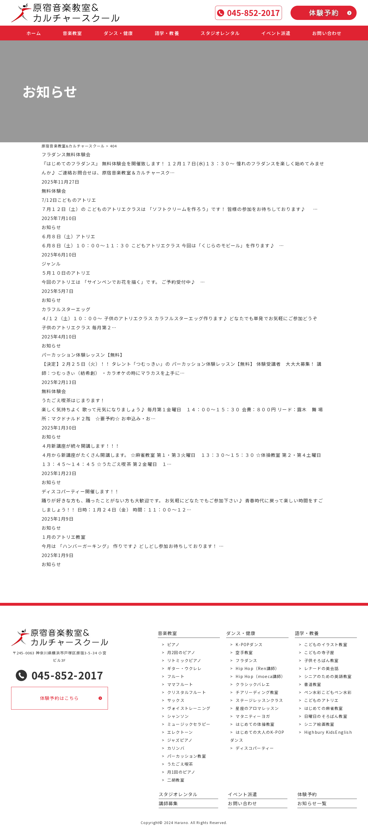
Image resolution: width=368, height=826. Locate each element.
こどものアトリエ (321, 700)
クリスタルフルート (186, 692)
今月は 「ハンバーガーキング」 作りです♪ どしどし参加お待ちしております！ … (133, 546)
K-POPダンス (249, 644)
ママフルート (180, 684)
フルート (176, 676)
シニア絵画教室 (319, 724)
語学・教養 (167, 33)
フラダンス (246, 660)
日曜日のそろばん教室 (325, 716)
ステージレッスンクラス (259, 700)
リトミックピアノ (184, 660)
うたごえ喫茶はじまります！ (73, 400)
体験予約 (307, 794)
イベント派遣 (276, 33)
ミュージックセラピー (188, 724)
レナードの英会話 (321, 668)
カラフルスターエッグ (66, 309)
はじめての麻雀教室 (323, 708)
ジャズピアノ (180, 740)
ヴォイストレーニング (188, 708)
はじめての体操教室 (255, 724)
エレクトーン (180, 732)
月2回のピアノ (181, 652)
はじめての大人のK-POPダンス (257, 736)
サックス (176, 700)
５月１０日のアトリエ (66, 272)
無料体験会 (54, 190)
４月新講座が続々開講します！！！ (81, 445)
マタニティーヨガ (253, 716)
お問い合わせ (327, 33)
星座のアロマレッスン (257, 708)
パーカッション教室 (186, 756)
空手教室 (244, 652)
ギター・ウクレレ (184, 668)
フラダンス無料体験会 (66, 154)
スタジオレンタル (220, 33)
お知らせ (51, 227)
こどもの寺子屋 (319, 652)
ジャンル (51, 263)
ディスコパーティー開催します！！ (80, 491)
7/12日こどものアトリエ (69, 199)
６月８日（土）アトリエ (68, 236)
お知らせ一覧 (312, 803)
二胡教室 (176, 780)
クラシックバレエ (253, 684)
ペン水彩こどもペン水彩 (328, 692)
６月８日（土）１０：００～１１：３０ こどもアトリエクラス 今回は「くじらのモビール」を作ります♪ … (163, 245)
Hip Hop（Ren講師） (257, 668)
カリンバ (176, 748)
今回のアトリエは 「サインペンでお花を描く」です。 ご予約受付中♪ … (123, 281)
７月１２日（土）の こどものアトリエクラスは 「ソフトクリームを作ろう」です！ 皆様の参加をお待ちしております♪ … (180, 209)
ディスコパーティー (255, 748)
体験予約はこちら (59, 698)
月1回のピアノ (181, 772)
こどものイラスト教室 (325, 644)
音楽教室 (72, 33)
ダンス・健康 (118, 33)
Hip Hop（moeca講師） (260, 676)
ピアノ (173, 644)
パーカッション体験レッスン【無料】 (83, 354)
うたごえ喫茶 (180, 764)
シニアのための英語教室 (328, 676)
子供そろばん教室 (321, 660)
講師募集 (168, 803)
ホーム (33, 33)
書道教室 (313, 684)
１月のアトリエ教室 (64, 536)
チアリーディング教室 (257, 692)
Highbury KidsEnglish (328, 732)
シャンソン (178, 716)
